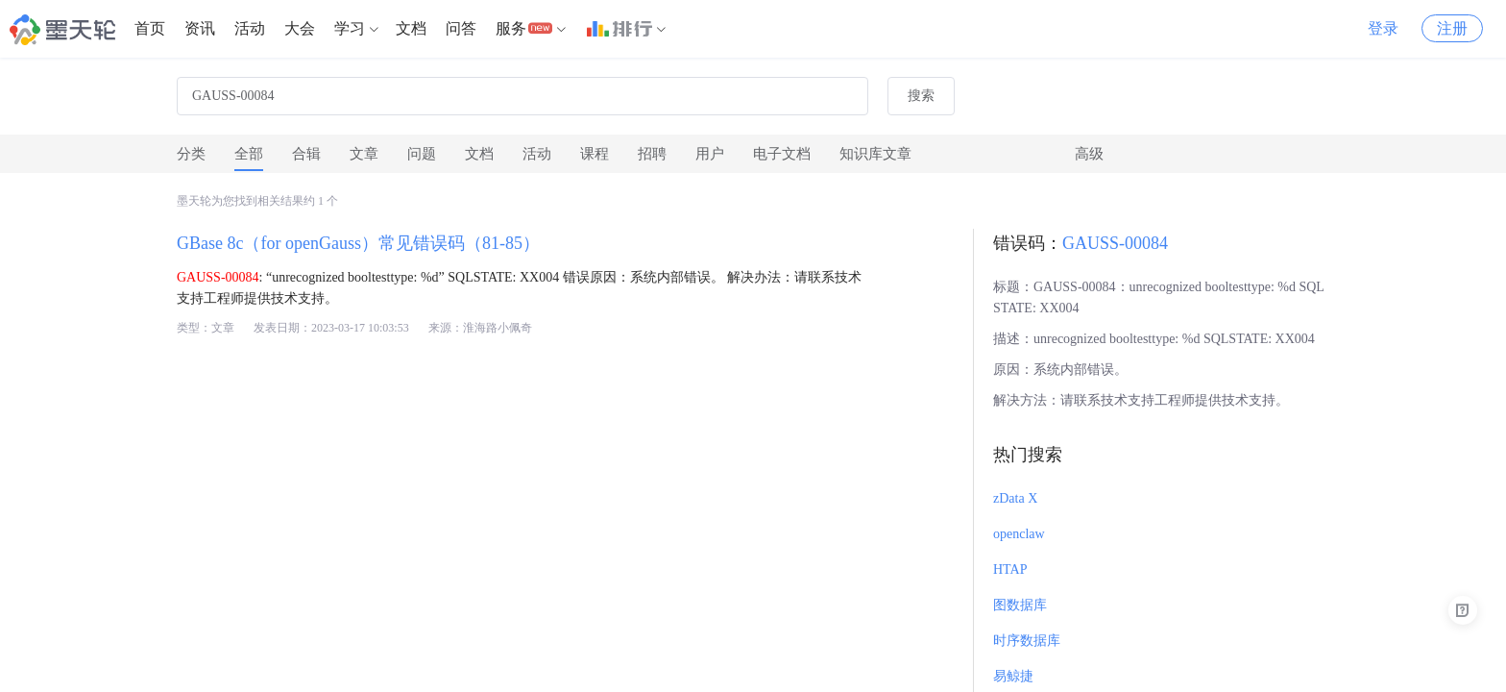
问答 (461, 28)
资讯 (199, 28)
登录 (1383, 28)
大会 (299, 28)
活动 (249, 28)
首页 (149, 28)
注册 (1452, 28)
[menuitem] (149, 29)
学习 (349, 28)
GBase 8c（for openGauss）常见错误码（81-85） (358, 243)
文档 (411, 28)
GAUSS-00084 (1115, 243)
